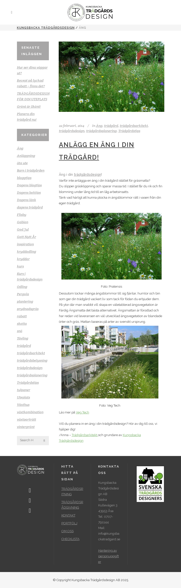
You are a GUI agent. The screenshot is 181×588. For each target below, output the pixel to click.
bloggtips (24, 178)
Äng (20, 148)
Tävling (22, 338)
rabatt (22, 316)
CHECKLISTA (70, 539)
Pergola (23, 294)
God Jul (23, 229)
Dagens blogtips (29, 185)
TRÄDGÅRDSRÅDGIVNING (72, 504)
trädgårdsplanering (32, 375)
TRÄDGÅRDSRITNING (72, 491)
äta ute (22, 163)
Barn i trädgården (30, 170)
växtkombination (30, 412)
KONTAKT (68, 515)
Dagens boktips (29, 192)
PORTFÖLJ (69, 523)
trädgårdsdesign (29, 368)
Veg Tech (82, 412)
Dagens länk (26, 200)
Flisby (21, 214)
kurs (20, 266)
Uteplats (23, 397)
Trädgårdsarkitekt (85, 435)
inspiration (25, 244)
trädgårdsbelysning (32, 360)
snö (19, 331)
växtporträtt (26, 419)
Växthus (23, 404)
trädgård (24, 345)
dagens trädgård (30, 207)
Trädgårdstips (28, 382)
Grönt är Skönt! (29, 106)
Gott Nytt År (26, 237)
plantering (25, 301)
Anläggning (26, 155)
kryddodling (26, 251)
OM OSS (67, 531)
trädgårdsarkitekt (31, 353)
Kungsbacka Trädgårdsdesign (46, 27)
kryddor (23, 259)
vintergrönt (26, 427)
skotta (22, 323)
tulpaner (23, 390)
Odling (22, 286)
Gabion (22, 222)
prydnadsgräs (28, 309)
